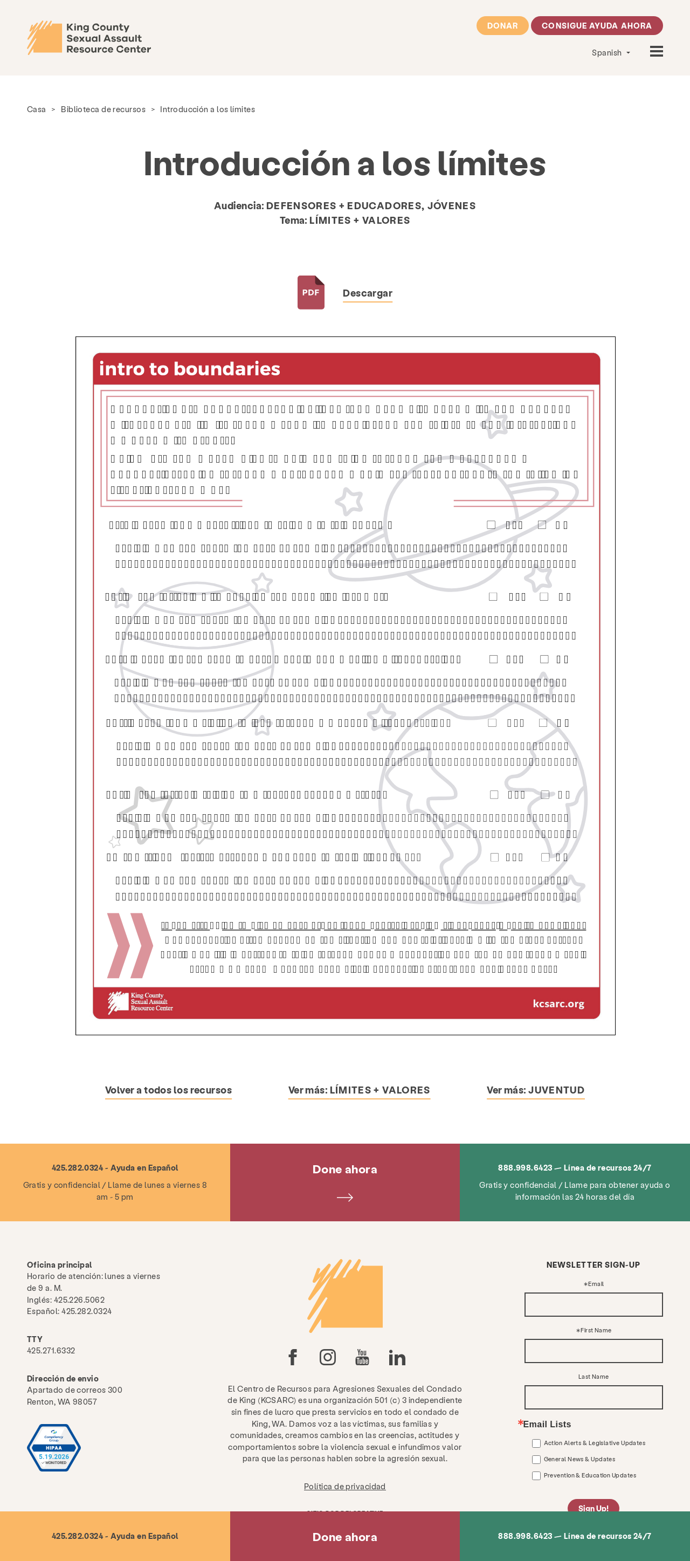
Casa (36, 109)
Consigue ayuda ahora (597, 25)
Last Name (593, 1377)
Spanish (608, 52)
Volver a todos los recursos (168, 1089)
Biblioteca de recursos (103, 109)
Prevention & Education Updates (590, 1475)
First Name (596, 1330)
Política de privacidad (345, 1486)
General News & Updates (580, 1458)
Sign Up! (593, 1508)
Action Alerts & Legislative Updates (595, 1442)
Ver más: (359, 1089)
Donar (502, 25)
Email (596, 1284)
